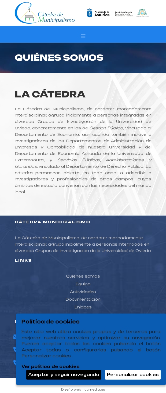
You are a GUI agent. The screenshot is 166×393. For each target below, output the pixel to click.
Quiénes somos (83, 276)
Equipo (83, 284)
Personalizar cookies (133, 374)
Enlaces (83, 307)
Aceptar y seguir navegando (63, 374)
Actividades (83, 291)
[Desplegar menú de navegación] (83, 37)
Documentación (83, 299)
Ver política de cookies (50, 366)
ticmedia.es (94, 389)
